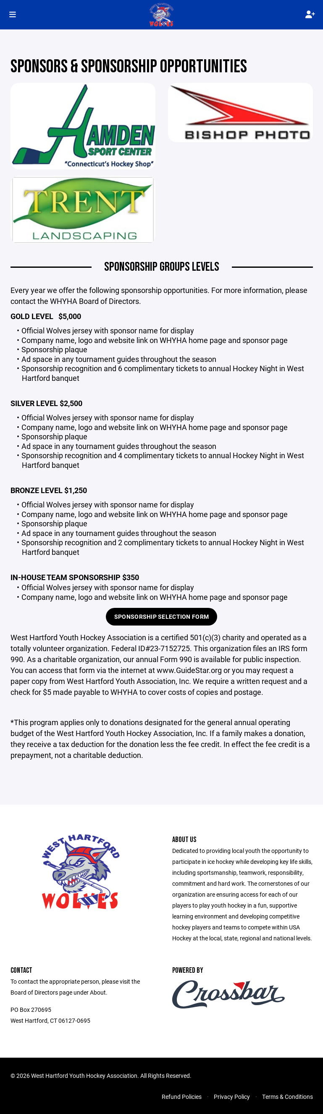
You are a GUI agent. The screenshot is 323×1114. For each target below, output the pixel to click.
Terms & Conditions (287, 1097)
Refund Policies (182, 1097)
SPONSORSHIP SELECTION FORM (161, 616)
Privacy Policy (232, 1097)
